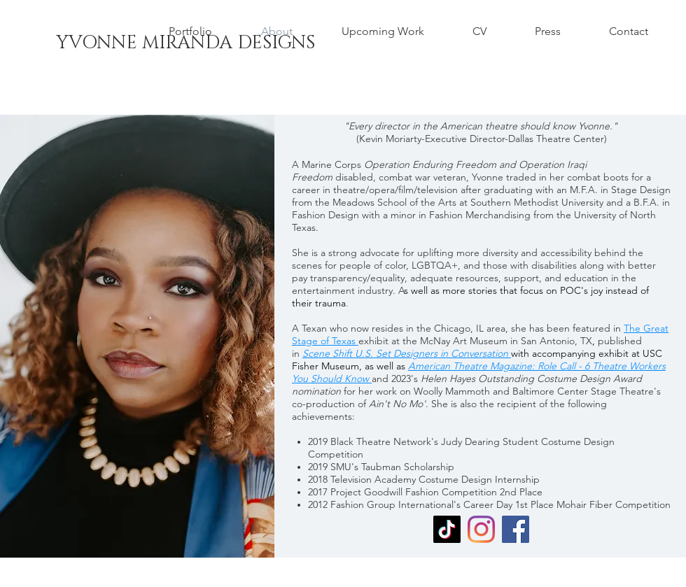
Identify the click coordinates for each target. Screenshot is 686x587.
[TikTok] (447, 529)
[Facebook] (515, 529)
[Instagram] (481, 529)
